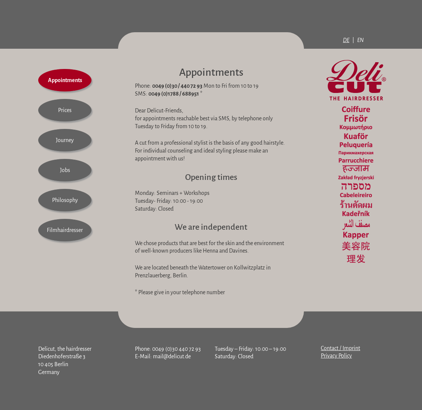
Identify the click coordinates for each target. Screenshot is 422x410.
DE (346, 40)
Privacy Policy (336, 356)
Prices (65, 110)
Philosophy (65, 200)
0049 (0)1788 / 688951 (173, 94)
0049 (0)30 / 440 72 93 (177, 86)
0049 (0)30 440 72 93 (176, 349)
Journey (65, 140)
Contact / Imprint (340, 348)
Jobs (65, 170)
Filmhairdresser (65, 230)
